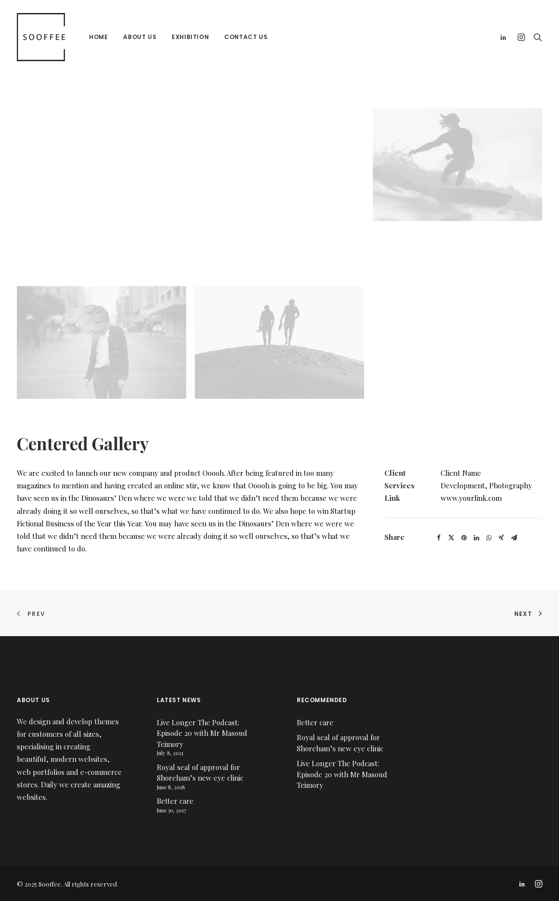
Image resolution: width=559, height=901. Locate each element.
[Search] (535, 37)
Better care (175, 801)
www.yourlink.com (471, 498)
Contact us (245, 37)
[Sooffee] (41, 37)
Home (98, 37)
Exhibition (190, 37)
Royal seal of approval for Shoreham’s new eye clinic (200, 772)
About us (139, 37)
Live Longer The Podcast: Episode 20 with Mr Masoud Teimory (202, 733)
